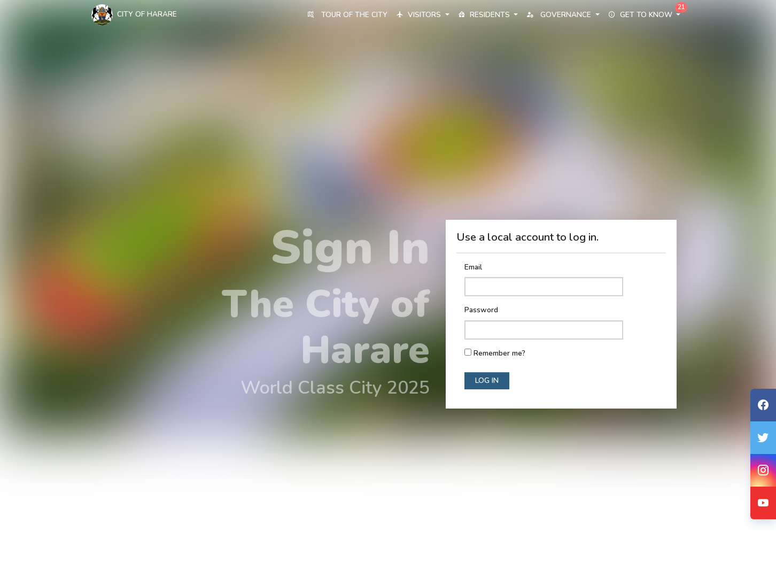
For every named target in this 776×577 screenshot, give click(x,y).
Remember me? (499, 353)
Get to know (644, 15)
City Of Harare (134, 15)
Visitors (422, 15)
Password (481, 310)
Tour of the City (347, 15)
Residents (488, 15)
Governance (562, 15)
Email (473, 267)
